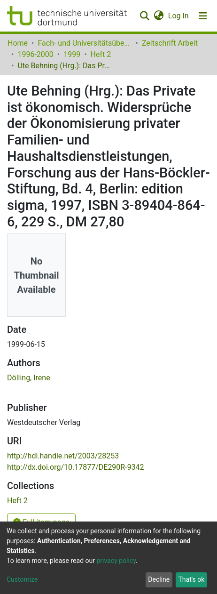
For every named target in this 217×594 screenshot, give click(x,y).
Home (18, 43)
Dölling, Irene (28, 377)
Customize (22, 579)
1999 (71, 54)
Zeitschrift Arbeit (170, 43)
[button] (158, 16)
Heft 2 (101, 54)
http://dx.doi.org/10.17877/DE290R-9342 (75, 467)
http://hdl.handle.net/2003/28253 (63, 455)
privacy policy (116, 560)
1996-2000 (35, 54)
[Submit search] (144, 16)
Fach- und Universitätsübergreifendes (85, 43)
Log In (179, 15)
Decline (159, 579)
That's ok (191, 579)
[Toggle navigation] (203, 16)
